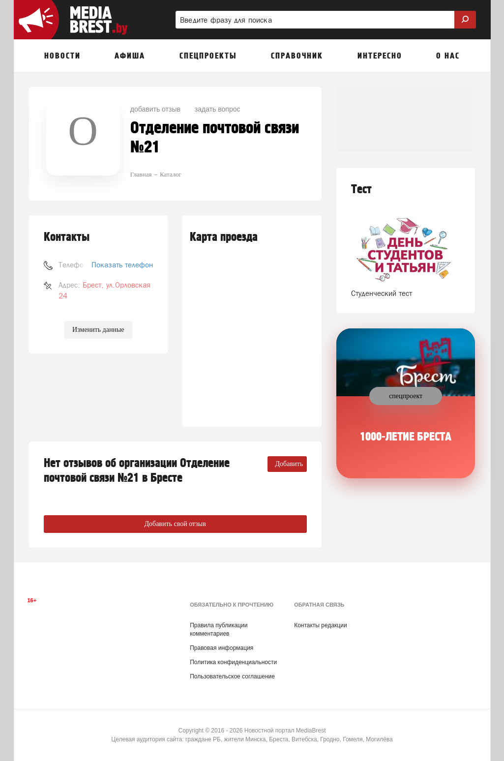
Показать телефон (122, 265)
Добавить (289, 464)
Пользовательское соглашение (232, 676)
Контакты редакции (320, 625)
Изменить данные (98, 329)
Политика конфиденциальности (233, 662)
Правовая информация (221, 647)
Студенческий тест (381, 293)
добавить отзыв (155, 109)
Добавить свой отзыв (175, 523)
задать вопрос (217, 109)
